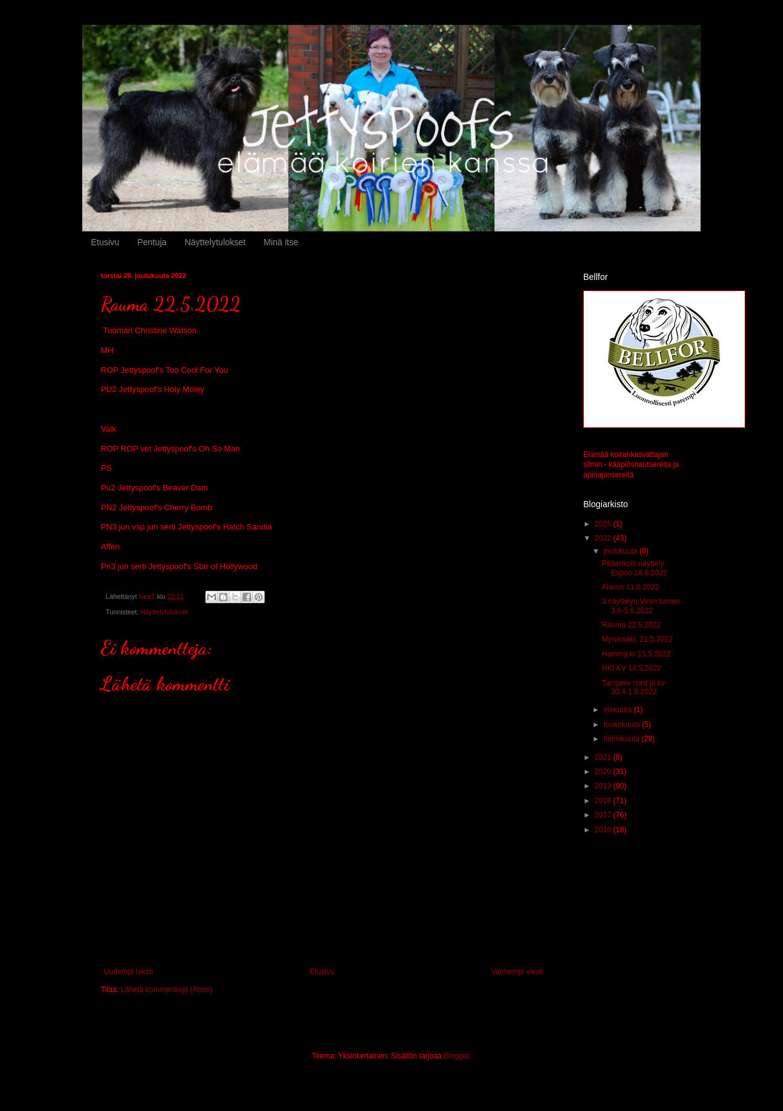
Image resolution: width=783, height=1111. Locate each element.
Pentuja (151, 242)
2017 (604, 815)
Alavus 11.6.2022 (630, 587)
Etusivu (105, 242)
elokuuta (619, 709)
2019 (604, 786)
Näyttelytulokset (215, 242)
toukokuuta (623, 724)
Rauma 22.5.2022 (631, 625)
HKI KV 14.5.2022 (631, 668)
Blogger (456, 1056)
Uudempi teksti (128, 971)
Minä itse (280, 242)
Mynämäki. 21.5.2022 (637, 639)
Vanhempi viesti (517, 971)
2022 (604, 538)
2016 (604, 830)
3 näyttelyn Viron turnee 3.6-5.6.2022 (641, 605)
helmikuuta (622, 738)
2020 (604, 771)
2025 (604, 524)
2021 (604, 757)
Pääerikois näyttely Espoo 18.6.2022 (634, 568)
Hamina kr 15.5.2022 (636, 654)
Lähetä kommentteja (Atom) (166, 989)
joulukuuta (622, 551)
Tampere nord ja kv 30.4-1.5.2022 (633, 687)
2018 (604, 800)
